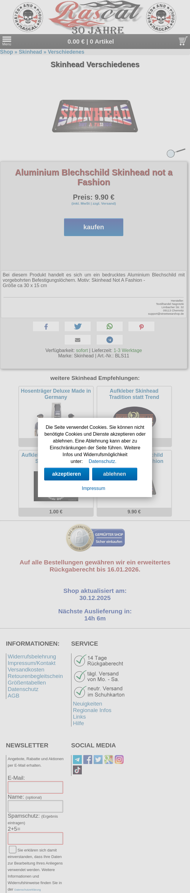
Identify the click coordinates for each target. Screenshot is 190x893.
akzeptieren (66, 474)
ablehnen (114, 474)
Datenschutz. (102, 461)
